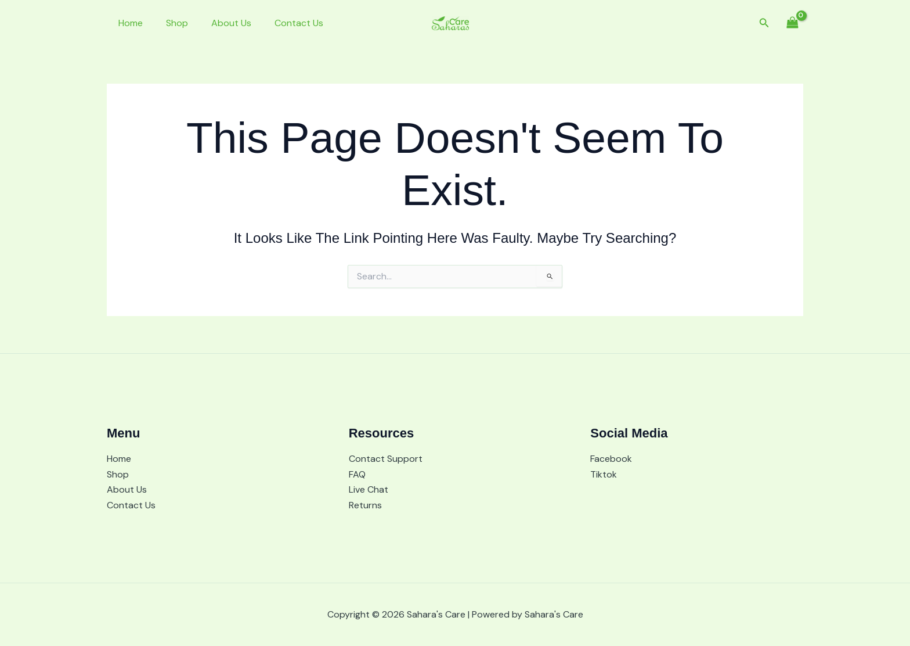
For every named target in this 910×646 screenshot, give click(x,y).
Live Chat (368, 489)
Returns (365, 505)
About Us (220, 23)
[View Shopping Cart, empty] (792, 23)
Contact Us (282, 23)
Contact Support (386, 459)
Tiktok (603, 474)
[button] (764, 23)
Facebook (611, 459)
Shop (170, 23)
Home (128, 23)
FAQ (357, 474)
